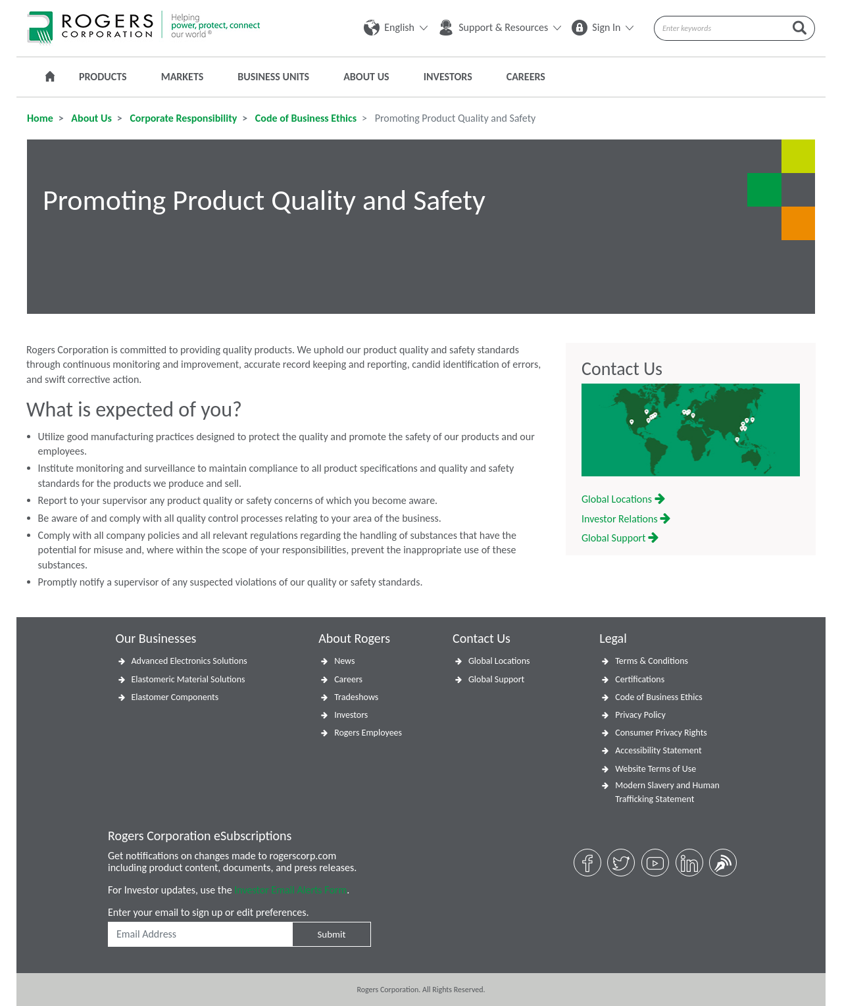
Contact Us (622, 369)
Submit (331, 934)
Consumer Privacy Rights (661, 732)
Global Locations (623, 499)
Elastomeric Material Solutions (188, 679)
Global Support (620, 538)
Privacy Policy (640, 714)
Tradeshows (356, 697)
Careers (526, 76)
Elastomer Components (175, 697)
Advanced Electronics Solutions (189, 660)
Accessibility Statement (658, 750)
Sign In (602, 27)
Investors (448, 76)
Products (103, 76)
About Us (366, 76)
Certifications (639, 679)
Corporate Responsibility (182, 118)
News (344, 660)
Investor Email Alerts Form (290, 890)
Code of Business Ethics (305, 118)
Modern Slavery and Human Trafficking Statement (667, 792)
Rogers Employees (368, 732)
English (396, 27)
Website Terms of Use (655, 768)
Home (40, 118)
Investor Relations (626, 519)
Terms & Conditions (651, 660)
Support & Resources (499, 27)
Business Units (273, 76)
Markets (182, 76)
